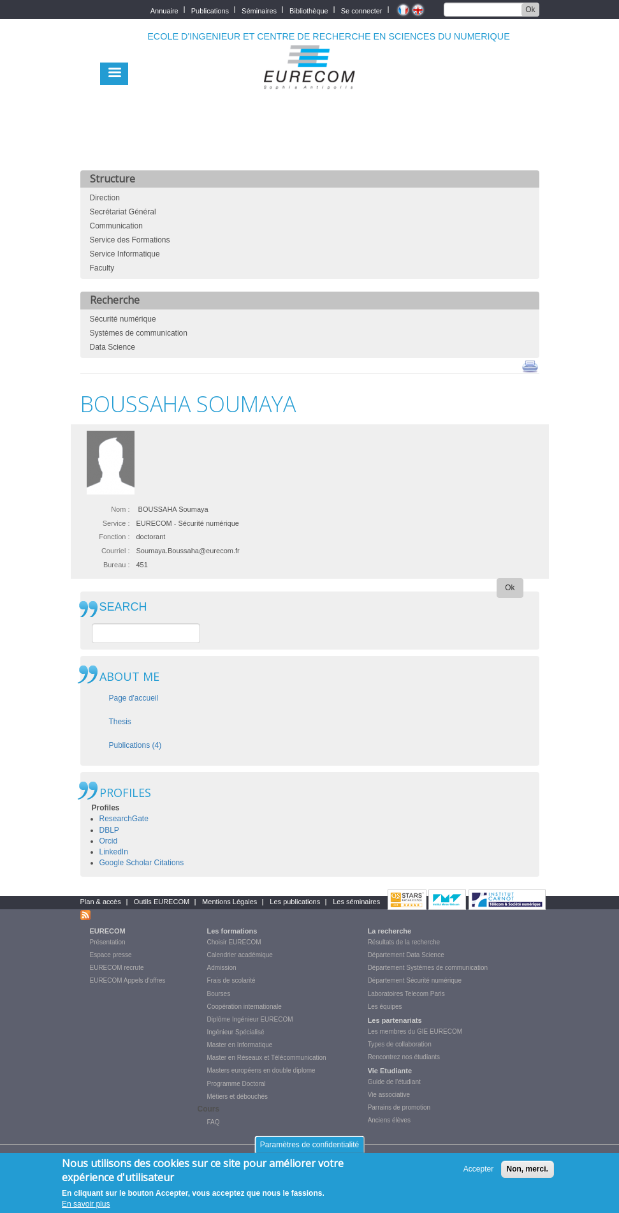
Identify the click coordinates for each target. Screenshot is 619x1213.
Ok (530, 9)
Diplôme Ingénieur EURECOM (250, 1019)
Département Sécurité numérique (415, 980)
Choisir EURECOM (234, 942)
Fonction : (114, 536)
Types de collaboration (400, 1044)
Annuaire (164, 10)
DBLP (109, 830)
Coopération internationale (244, 1006)
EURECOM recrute (117, 967)
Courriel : (115, 550)
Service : (116, 523)
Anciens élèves (389, 1120)
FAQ (213, 1122)
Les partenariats (395, 1020)
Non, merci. (527, 1174)
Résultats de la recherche (404, 942)
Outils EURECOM (161, 901)
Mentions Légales (229, 901)
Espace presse (111, 954)
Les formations (232, 931)
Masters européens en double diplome (261, 1070)
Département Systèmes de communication (428, 967)
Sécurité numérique (123, 319)
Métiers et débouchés (237, 1096)
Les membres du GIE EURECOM (415, 1031)
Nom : (120, 509)
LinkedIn (113, 851)
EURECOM (108, 931)
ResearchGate (124, 818)
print (530, 365)
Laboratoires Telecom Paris (406, 993)
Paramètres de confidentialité (309, 1149)
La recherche (389, 931)
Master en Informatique (240, 1044)
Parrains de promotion (399, 1107)
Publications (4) (135, 745)
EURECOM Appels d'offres (128, 980)
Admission (222, 967)
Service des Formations (130, 239)
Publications (210, 10)
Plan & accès (100, 901)
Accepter (478, 1174)
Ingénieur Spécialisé (236, 1032)
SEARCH (123, 607)
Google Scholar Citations (141, 862)
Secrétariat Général (123, 211)
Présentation (108, 942)
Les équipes (385, 1006)
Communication (116, 225)
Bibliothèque (308, 10)
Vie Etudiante (390, 1071)
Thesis (120, 721)
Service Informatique (125, 253)
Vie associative (389, 1094)
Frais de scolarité (231, 980)
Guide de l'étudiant (394, 1081)
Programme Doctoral (236, 1083)
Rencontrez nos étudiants (404, 1056)
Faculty (102, 268)
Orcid (108, 841)
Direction (105, 197)
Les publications (295, 901)
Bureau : (116, 565)
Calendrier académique (240, 954)
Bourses (219, 993)
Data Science (112, 347)
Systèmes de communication (138, 333)
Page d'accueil (134, 698)
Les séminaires (356, 901)
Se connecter (361, 10)
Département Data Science (406, 954)
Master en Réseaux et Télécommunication (266, 1057)
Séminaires (259, 10)
